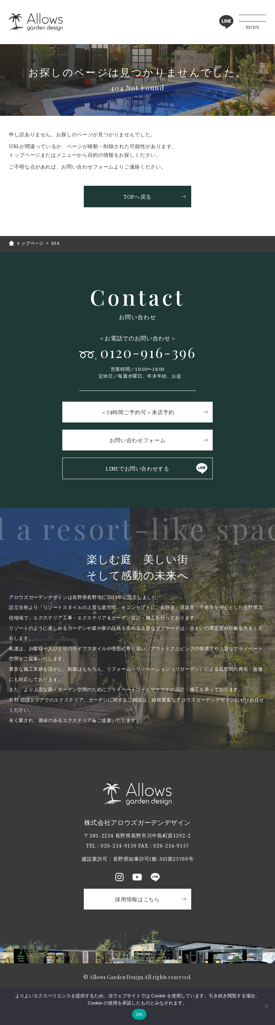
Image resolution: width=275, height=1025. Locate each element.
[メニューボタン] (252, 22)
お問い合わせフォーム (137, 440)
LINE (226, 22)
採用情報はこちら (137, 899)
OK (139, 1014)
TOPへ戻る (137, 196)
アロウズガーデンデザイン (36, 22)
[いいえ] (266, 1006)
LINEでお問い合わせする (137, 468)
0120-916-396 (148, 352)
